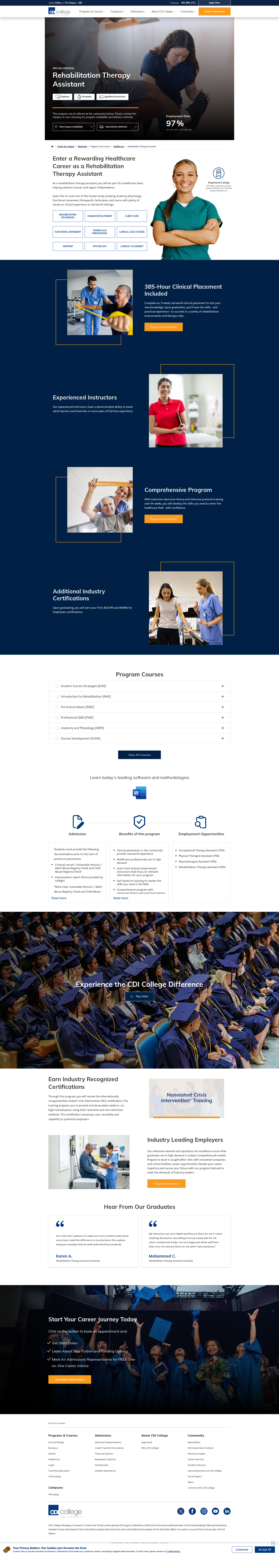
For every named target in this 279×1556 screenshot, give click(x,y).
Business (53, 1448)
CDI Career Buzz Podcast (201, 1448)
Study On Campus (66, 146)
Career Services (196, 1459)
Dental (51, 1454)
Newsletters (194, 1442)
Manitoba (82, 146)
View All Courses (139, 755)
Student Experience (105, 1471)
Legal (51, 1465)
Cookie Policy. (173, 1551)
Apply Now (214, 2)
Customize (242, 1549)
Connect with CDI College (201, 1488)
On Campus (70, 2)
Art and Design (56, 1442)
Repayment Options (105, 1459)
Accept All (265, 1549)
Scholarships (101, 1465)
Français (174, 2)
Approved (146, 1442)
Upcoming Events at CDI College (205, 1471)
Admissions (137, 11)
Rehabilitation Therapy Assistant (142, 146)
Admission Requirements (108, 1442)
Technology (54, 1476)
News (191, 1482)
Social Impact (195, 1476)
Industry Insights (197, 1454)
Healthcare (119, 146)
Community (186, 11)
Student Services (197, 1465)
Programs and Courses (100, 146)
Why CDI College (150, 1448)
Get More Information (69, 1379)
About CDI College (162, 11)
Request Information (214, 11)
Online (58, 2)
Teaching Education (59, 1471)
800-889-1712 (188, 2)
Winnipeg (53, 1494)
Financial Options (104, 1454)
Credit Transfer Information (109, 1448)
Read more (59, 898)
